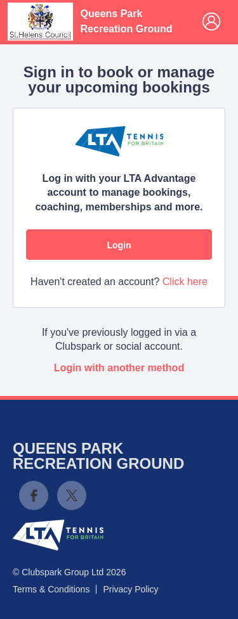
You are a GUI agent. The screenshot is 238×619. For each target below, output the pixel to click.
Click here (185, 281)
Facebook (33, 495)
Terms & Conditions (51, 589)
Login (119, 245)
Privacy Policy (130, 589)
